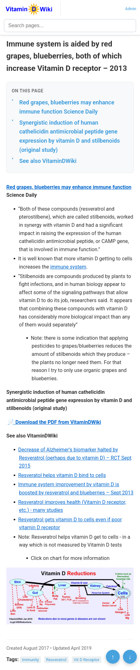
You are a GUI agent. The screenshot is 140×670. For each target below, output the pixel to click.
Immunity (30, 659)
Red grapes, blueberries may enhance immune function (68, 187)
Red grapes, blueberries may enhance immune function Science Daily (66, 107)
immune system (68, 267)
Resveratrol (56, 659)
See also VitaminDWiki (47, 161)
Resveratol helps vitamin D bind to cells (62, 475)
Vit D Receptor (86, 659)
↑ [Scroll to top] (112, 656)
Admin (130, 9)
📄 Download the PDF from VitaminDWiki (54, 422)
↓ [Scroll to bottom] (129, 656)
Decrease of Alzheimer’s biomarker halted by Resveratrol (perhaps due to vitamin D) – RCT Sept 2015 (74, 458)
